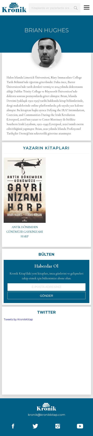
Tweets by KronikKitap (18, 319)
